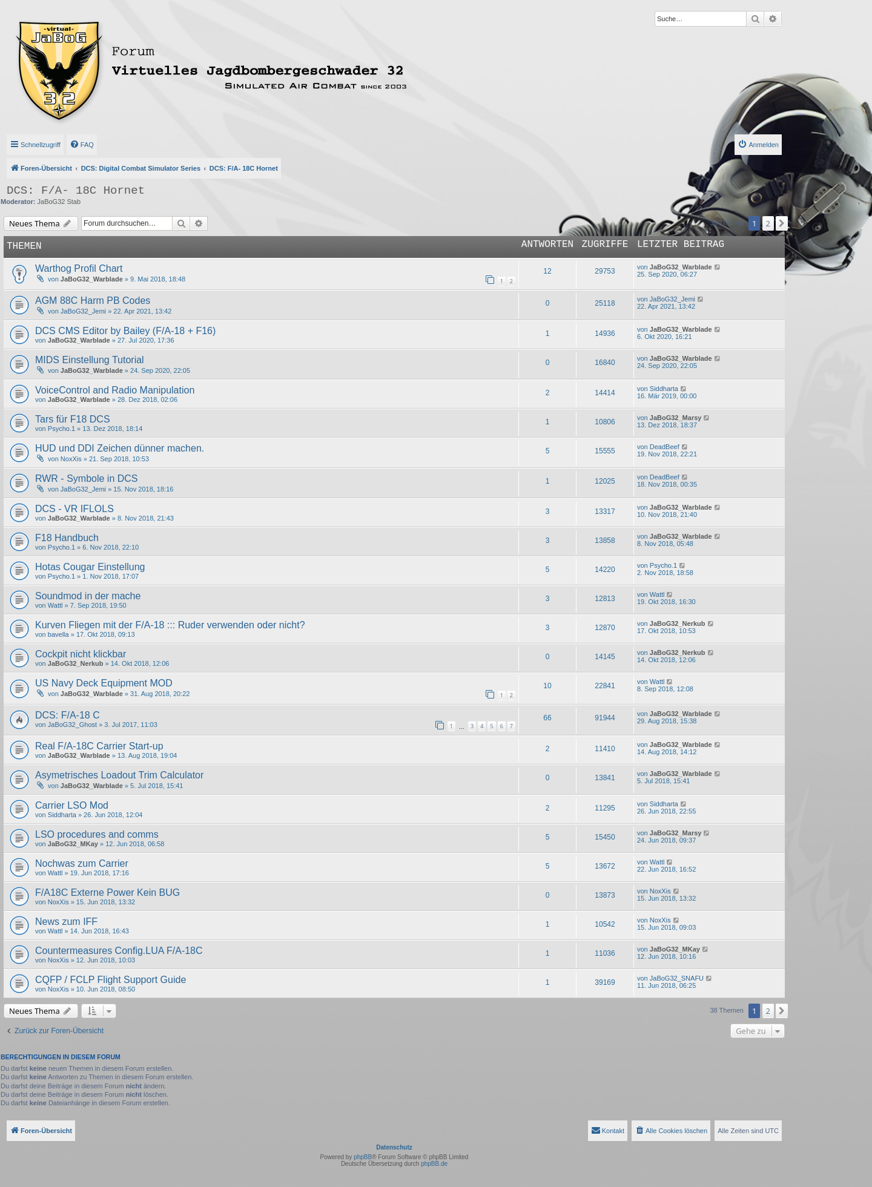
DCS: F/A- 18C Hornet (76, 190)
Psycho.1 (61, 428)
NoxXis (71, 458)
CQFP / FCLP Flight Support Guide (110, 980)
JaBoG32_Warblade (92, 279)
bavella (58, 634)
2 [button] (768, 223)
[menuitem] (82, 144)
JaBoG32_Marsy (676, 417)
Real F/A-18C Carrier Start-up (99, 746)
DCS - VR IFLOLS (74, 509)
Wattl (55, 605)
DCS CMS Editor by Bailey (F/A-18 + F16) (125, 331)
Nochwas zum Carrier (81, 863)
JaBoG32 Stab (59, 201)
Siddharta (664, 388)
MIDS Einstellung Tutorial (89, 360)
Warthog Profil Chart (78, 268)
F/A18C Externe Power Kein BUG (107, 892)
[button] (782, 223)
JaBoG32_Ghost (72, 724)
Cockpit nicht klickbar (80, 654)
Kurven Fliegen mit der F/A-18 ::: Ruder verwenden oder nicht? (170, 625)
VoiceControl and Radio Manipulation (114, 390)
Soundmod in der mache (87, 596)
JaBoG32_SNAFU (677, 978)
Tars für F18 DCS (72, 419)
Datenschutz (394, 1147)
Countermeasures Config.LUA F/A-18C (119, 950)
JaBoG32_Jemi (83, 311)
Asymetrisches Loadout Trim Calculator (119, 775)
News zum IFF (66, 921)
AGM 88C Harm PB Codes (92, 300)
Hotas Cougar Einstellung (90, 567)
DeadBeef (664, 446)
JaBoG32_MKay (73, 843)
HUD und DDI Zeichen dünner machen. (119, 448)
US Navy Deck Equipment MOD (104, 683)
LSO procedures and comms (97, 834)
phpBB (363, 1157)
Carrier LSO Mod (71, 805)
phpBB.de (434, 1163)
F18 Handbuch (67, 538)
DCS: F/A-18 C (67, 715)
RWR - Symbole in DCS (86, 478)
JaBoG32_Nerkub (677, 623)
